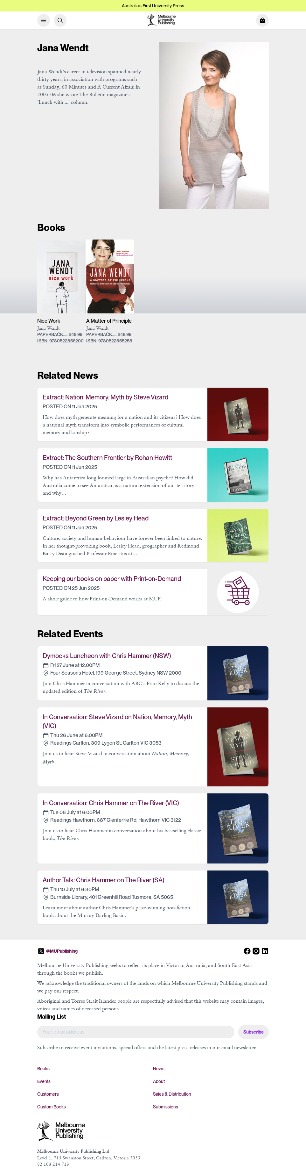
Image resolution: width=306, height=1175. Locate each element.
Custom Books (51, 1106)
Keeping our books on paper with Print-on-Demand (112, 579)
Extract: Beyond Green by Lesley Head (96, 518)
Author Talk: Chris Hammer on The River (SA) (103, 880)
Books (43, 1068)
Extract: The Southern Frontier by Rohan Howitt (107, 458)
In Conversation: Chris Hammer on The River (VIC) (111, 803)
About (159, 1081)
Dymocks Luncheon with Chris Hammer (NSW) (107, 656)
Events (44, 1081)
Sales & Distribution (172, 1094)
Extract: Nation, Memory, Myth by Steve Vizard (105, 397)
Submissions (165, 1106)
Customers (48, 1094)
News (158, 1068)
